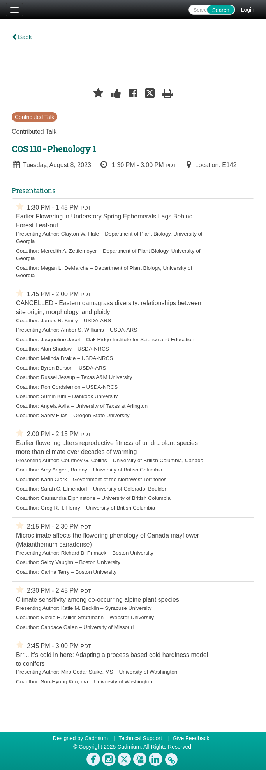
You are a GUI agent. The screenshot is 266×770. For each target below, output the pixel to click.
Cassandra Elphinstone (68, 498)
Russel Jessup (58, 377)
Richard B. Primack (83, 553)
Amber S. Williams (82, 330)
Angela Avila (55, 406)
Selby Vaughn (57, 562)
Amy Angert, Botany (64, 470)
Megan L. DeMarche (64, 268)
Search (220, 10)
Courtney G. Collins (84, 460)
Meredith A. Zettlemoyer (69, 251)
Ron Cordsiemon (60, 387)
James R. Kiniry (59, 320)
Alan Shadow (56, 349)
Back (22, 37)
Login (247, 10)
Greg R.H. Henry (60, 508)
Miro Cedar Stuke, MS (87, 672)
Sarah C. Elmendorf (64, 489)
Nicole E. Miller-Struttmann (72, 617)
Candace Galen (59, 627)
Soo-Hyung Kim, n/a (64, 681)
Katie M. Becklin (80, 608)
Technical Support (140, 738)
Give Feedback (191, 738)
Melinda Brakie (58, 358)
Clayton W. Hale (80, 234)
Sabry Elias (54, 415)
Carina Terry (55, 572)
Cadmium (96, 738)
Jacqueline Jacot (60, 339)
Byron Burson (56, 368)
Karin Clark (54, 479)
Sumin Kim (53, 396)
